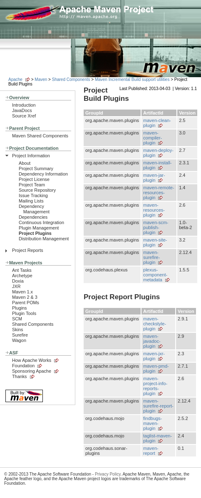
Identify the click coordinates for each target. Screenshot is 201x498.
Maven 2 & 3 (24, 297)
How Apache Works (31, 360)
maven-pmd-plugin (156, 369)
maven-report (151, 451)
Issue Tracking (33, 195)
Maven (41, 79)
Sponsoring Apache (31, 371)
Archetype (22, 275)
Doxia (18, 280)
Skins (17, 329)
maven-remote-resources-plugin (158, 192)
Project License (34, 179)
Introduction (24, 105)
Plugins (19, 307)
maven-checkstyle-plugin (154, 323)
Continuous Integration (41, 222)
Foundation (23, 365)
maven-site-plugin (155, 242)
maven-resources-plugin (154, 210)
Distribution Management (44, 238)
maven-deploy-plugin (158, 153)
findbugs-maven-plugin (152, 423)
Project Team (32, 184)
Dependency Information (43, 173)
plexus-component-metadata (155, 274)
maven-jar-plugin (154, 178)
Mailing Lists (31, 200)
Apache (15, 79)
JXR (16, 286)
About (24, 163)
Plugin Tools (24, 313)
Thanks (19, 376)
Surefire (20, 334)
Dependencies (33, 217)
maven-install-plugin (157, 165)
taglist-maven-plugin (157, 438)
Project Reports (27, 250)
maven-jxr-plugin (154, 356)
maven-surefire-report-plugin (158, 405)
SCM (17, 318)
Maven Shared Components (40, 135)
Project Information (31, 155)
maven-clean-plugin (157, 123)
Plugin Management (39, 227)
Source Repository (37, 190)
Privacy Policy (108, 474)
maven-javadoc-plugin (152, 341)
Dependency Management (34, 209)
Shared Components (71, 79)
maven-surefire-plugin (151, 257)
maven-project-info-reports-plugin (155, 386)
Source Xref (24, 115)
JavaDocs (22, 110)
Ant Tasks (22, 270)
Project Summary (36, 168)
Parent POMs (25, 302)
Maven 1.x (22, 291)
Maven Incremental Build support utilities (132, 79)
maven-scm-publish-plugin (156, 227)
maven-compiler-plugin (152, 137)
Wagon (19, 340)
